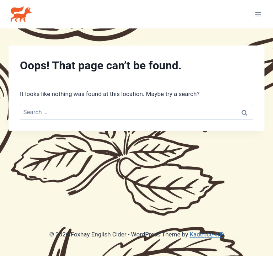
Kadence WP (206, 234)
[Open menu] (257, 14)
